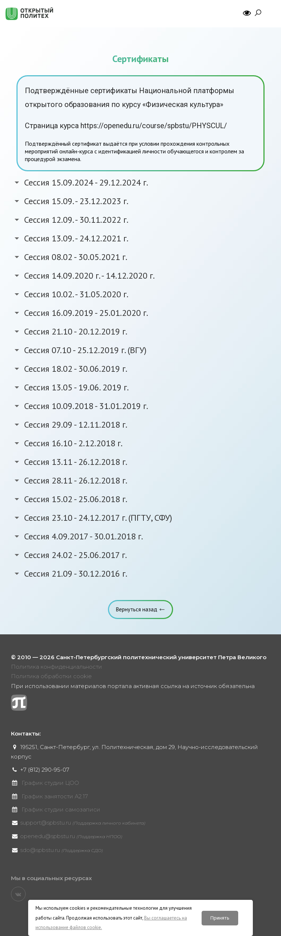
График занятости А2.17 (55, 796)
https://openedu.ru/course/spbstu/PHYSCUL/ (153, 125)
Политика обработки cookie (51, 676)
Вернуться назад (136, 609)
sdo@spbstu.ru (61, 850)
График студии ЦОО (50, 782)
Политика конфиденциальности (56, 666)
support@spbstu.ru (82, 822)
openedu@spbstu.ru (71, 836)
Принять (219, 918)
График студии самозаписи (61, 809)
